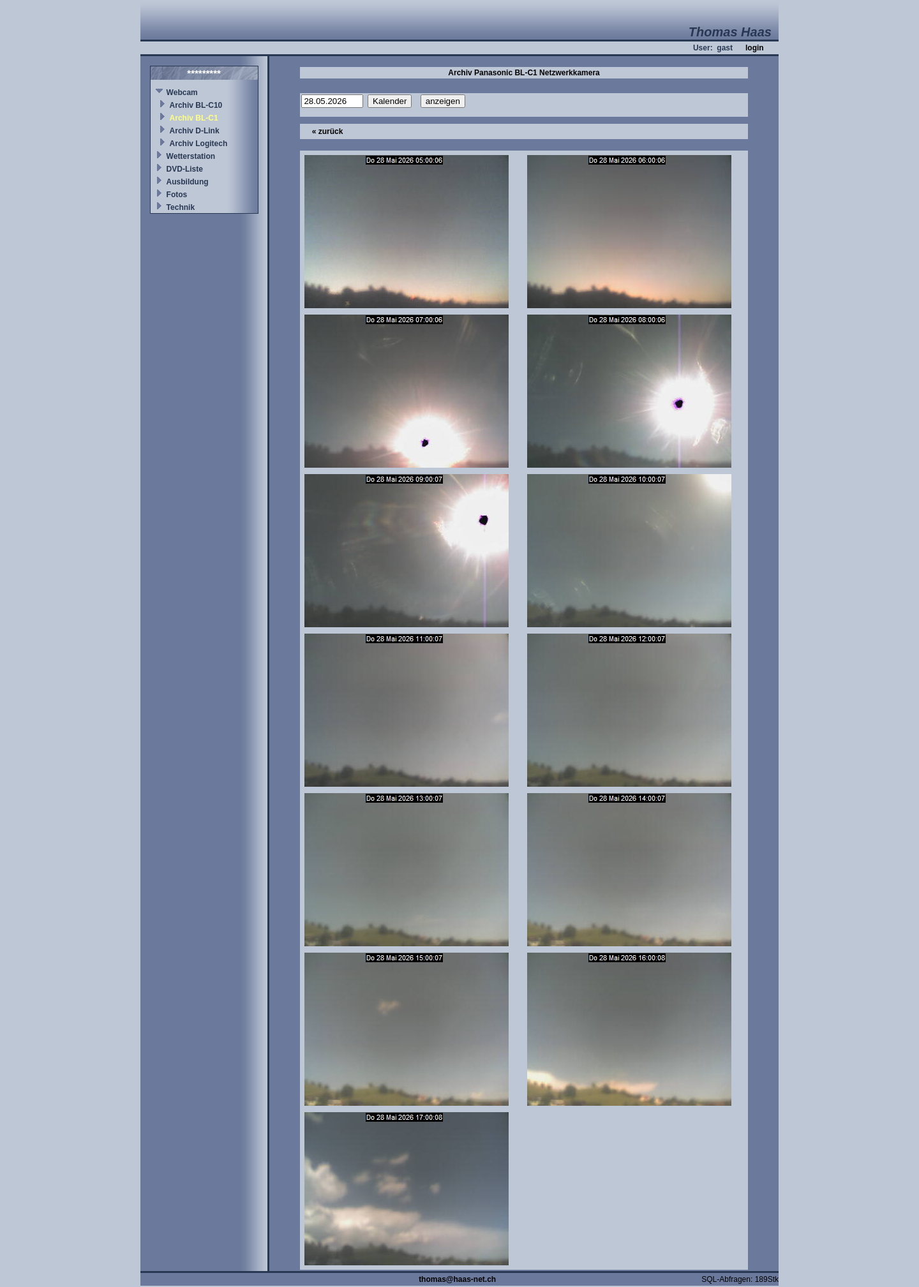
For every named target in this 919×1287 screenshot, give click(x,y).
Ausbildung (188, 181)
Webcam (182, 92)
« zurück (327, 131)
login (754, 47)
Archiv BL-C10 (196, 105)
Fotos (177, 194)
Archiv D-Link (195, 130)
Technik (181, 207)
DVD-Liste (185, 169)
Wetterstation (191, 156)
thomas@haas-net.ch (457, 1279)
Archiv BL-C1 (194, 118)
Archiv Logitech (199, 143)
